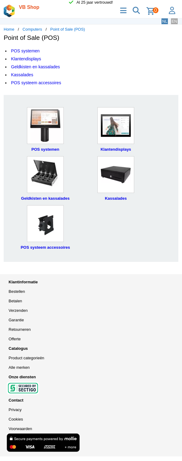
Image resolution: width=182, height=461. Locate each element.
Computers (32, 29)
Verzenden (18, 310)
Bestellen (17, 291)
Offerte (15, 339)
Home (9, 29)
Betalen (15, 301)
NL (164, 21)
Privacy (15, 409)
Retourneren (20, 329)
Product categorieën (26, 358)
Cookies (16, 419)
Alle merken (19, 367)
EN (174, 21)
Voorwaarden (20, 428)
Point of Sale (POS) (67, 29)
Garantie (16, 320)
